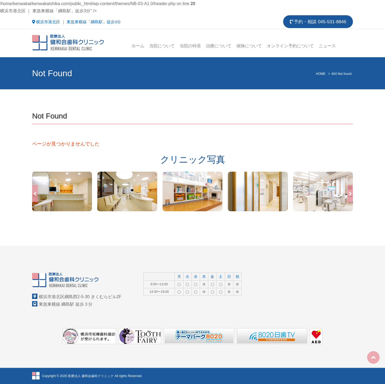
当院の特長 (190, 46)
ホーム (138, 46)
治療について (219, 46)
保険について (249, 46)
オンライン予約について (290, 46)
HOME (321, 74)
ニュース (327, 46)
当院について (162, 46)
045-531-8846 (332, 21)
